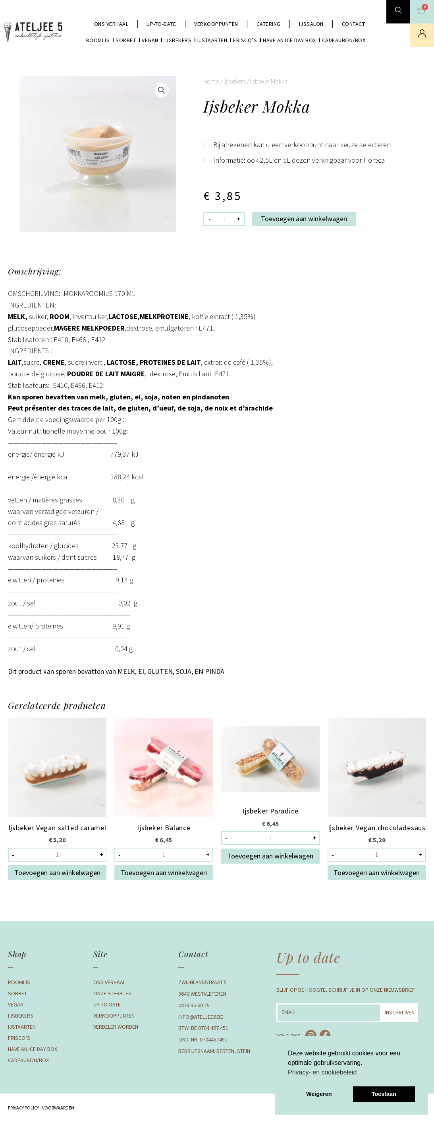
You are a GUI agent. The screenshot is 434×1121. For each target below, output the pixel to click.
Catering (269, 23)
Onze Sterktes (112, 993)
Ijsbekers (178, 40)
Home (211, 81)
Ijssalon (311, 23)
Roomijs (98, 40)
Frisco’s (245, 40)
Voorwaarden (57, 1108)
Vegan (150, 40)
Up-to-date (161, 23)
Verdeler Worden (115, 1026)
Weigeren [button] (319, 1094)
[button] (161, 90)
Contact (353, 23)
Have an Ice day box (289, 40)
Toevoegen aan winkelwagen (304, 218)
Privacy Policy (23, 1108)
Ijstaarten (212, 40)
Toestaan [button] (384, 1094)
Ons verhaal (111, 23)
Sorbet (126, 40)
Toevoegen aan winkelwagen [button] (57, 872)
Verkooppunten (216, 23)
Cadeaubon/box (344, 40)
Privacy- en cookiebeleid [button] (322, 1072)
